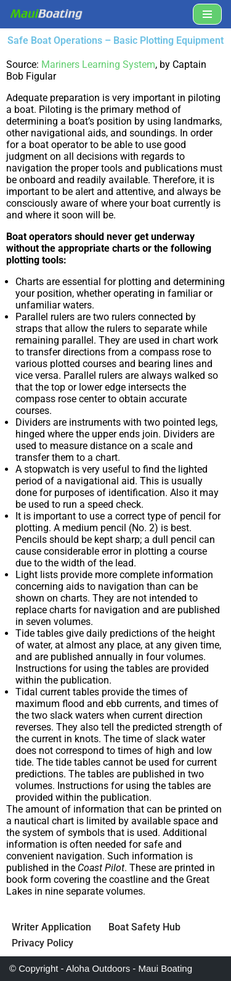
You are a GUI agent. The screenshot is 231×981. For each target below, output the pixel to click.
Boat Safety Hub (144, 927)
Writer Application (51, 927)
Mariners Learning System (98, 64)
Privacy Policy (42, 943)
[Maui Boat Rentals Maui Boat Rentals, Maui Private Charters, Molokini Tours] (46, 14)
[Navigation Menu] (207, 14)
